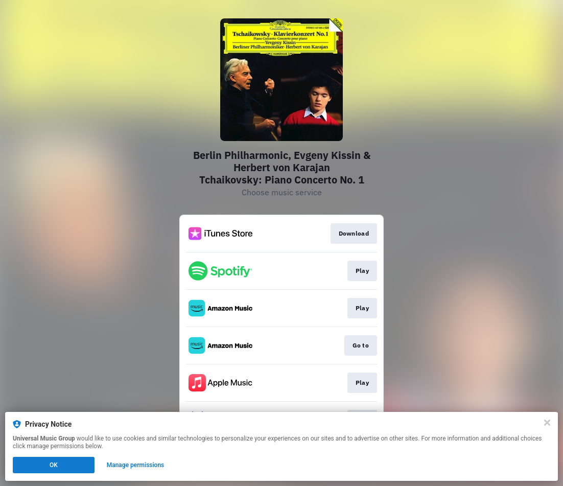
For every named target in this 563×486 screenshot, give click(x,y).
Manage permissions (136, 465)
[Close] (547, 422)
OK (54, 465)
